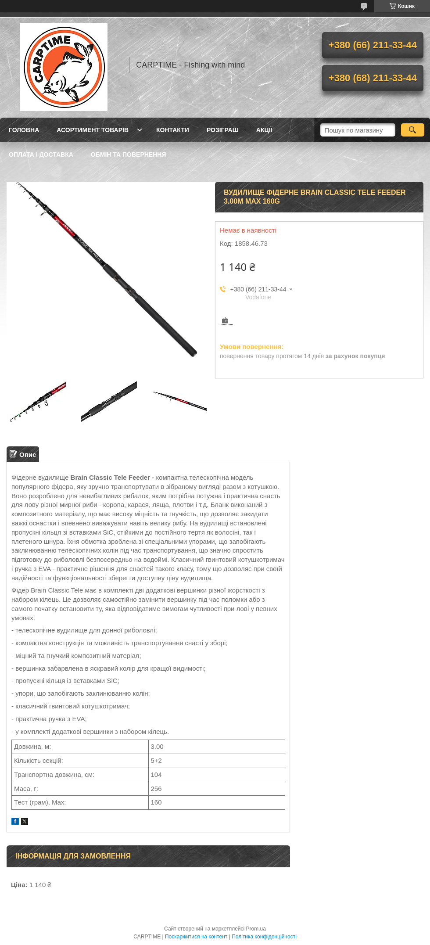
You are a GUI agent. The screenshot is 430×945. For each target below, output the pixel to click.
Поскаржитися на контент (196, 937)
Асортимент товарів (93, 129)
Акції (264, 129)
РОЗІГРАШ (223, 129)
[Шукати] (412, 130)
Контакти (172, 129)
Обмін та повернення (128, 154)
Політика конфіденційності (264, 937)
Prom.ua (256, 929)
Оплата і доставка (41, 154)
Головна (24, 129)
